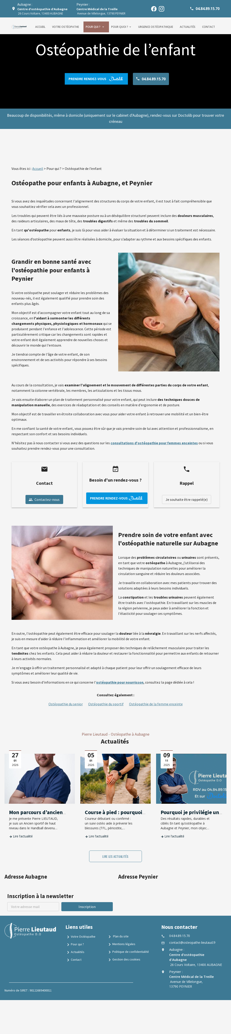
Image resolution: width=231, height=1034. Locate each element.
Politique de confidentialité (128, 952)
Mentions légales (121, 944)
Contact (208, 27)
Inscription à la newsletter (40, 896)
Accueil (40, 27)
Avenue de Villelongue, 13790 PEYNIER (100, 11)
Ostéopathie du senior (66, 704)
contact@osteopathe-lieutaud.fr (192, 942)
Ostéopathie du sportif (106, 704)
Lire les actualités (115, 856)
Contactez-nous (44, 499)
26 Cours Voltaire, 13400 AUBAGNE (42, 11)
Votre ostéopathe (65, 27)
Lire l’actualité (23, 836)
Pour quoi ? (119, 27)
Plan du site (118, 936)
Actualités (187, 27)
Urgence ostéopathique (155, 27)
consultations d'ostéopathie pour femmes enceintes (154, 443)
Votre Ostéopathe (80, 937)
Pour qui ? (93, 27)
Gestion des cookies (123, 960)
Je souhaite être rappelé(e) (187, 499)
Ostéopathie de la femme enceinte (156, 704)
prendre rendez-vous (96, 78)
